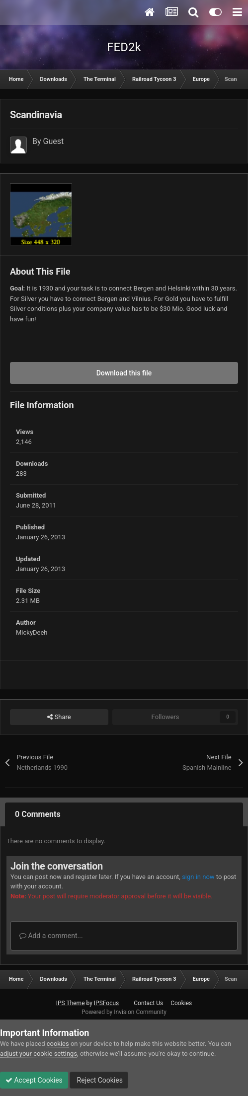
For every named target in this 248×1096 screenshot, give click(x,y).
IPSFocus (106, 1003)
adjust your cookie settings (38, 1053)
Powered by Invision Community (124, 1012)
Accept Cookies (34, 1080)
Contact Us (148, 1003)
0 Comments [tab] (38, 814)
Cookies (181, 1003)
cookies (58, 1043)
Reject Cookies (99, 1080)
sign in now (198, 876)
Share (59, 717)
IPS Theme (70, 1003)
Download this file (124, 373)
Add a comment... (51, 936)
